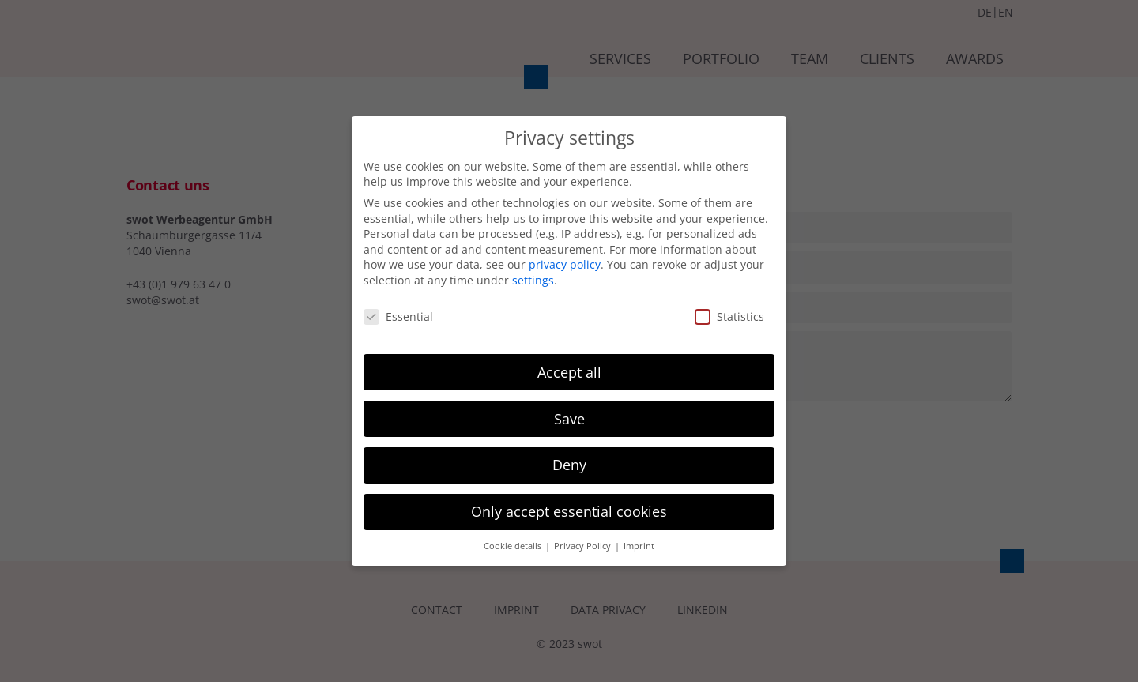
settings (533, 280)
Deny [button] (569, 464)
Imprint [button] (639, 546)
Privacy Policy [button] (583, 546)
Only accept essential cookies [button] (569, 511)
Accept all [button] (569, 372)
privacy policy (565, 264)
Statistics (729, 316)
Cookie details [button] (514, 546)
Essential (398, 316)
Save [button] (569, 418)
